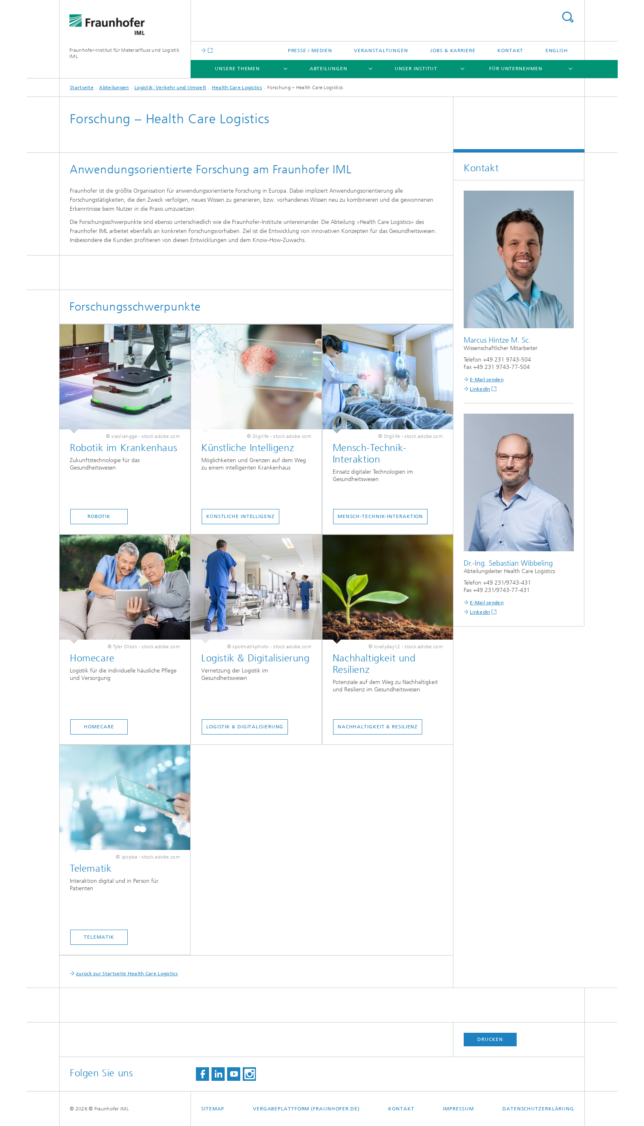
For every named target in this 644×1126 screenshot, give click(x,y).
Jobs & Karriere (453, 50)
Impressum (458, 1109)
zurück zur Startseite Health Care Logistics (127, 973)
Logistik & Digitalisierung (244, 727)
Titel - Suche (567, 17)
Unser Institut (416, 68)
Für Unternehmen (516, 68)
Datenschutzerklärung (538, 1109)
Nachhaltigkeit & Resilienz (378, 727)
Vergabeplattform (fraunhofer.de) (306, 1109)
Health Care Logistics (237, 87)
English (556, 50)
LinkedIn (480, 389)
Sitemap (212, 1109)
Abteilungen (328, 68)
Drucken (490, 1039)
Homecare (99, 727)
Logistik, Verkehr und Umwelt (170, 87)
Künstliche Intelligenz (240, 516)
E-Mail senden (487, 379)
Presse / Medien (310, 50)
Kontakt (510, 50)
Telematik (99, 937)
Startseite (82, 87)
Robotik (98, 516)
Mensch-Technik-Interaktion (380, 516)
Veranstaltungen (381, 50)
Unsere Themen (237, 68)
